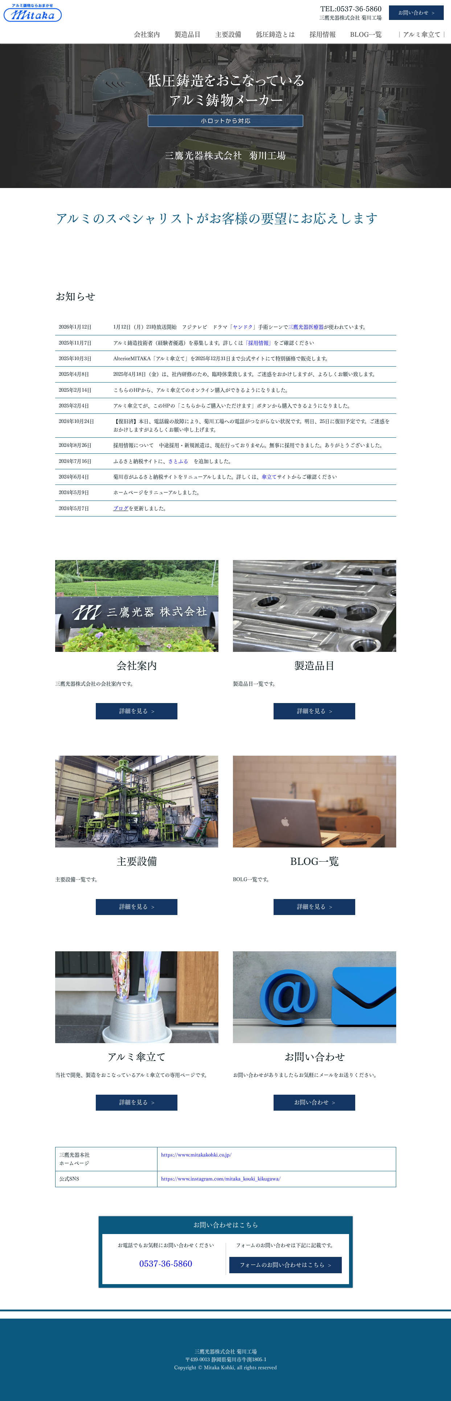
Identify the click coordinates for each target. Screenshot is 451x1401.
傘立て (269, 476)
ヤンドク (243, 327)
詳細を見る (133, 711)
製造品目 (188, 34)
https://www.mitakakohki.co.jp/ (196, 1154)
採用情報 (322, 34)
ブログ (120, 508)
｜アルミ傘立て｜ (421, 34)
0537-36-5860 (165, 1263)
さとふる (178, 461)
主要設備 (228, 34)
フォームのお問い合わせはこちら (282, 1265)
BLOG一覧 (366, 34)
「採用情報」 (258, 343)
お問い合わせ (413, 12)
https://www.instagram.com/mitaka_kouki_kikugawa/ (220, 1178)
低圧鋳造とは (275, 34)
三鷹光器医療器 (306, 327)
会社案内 (147, 34)
